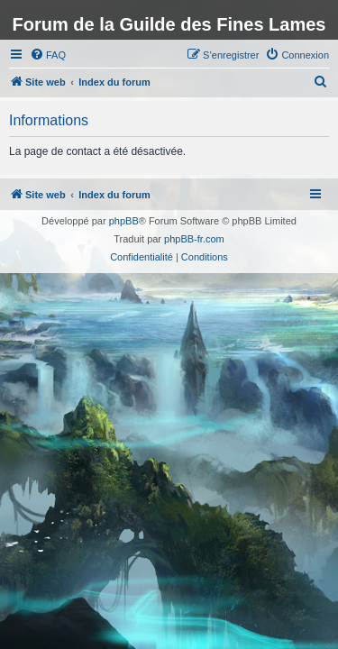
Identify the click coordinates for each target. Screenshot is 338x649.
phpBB (124, 220)
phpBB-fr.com (194, 238)
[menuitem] (48, 55)
